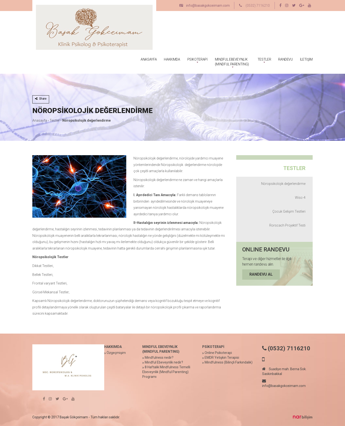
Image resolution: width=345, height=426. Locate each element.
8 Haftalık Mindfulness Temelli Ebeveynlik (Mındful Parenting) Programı (166, 372)
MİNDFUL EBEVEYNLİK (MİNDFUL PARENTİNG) (232, 61)
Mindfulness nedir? (159, 357)
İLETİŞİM (306, 59)
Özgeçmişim (116, 353)
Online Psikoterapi (218, 353)
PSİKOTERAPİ (197, 59)
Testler (55, 120)
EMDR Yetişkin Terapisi (222, 357)
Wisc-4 (300, 197)
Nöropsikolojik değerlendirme (86, 120)
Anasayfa (39, 120)
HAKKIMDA (172, 59)
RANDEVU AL (261, 274)
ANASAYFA (149, 59)
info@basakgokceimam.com (204, 5)
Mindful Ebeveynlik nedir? (164, 362)
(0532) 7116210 (254, 5)
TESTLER (264, 59)
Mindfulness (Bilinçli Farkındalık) (229, 362)
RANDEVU (285, 59)
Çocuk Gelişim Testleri (288, 211)
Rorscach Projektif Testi (287, 225)
